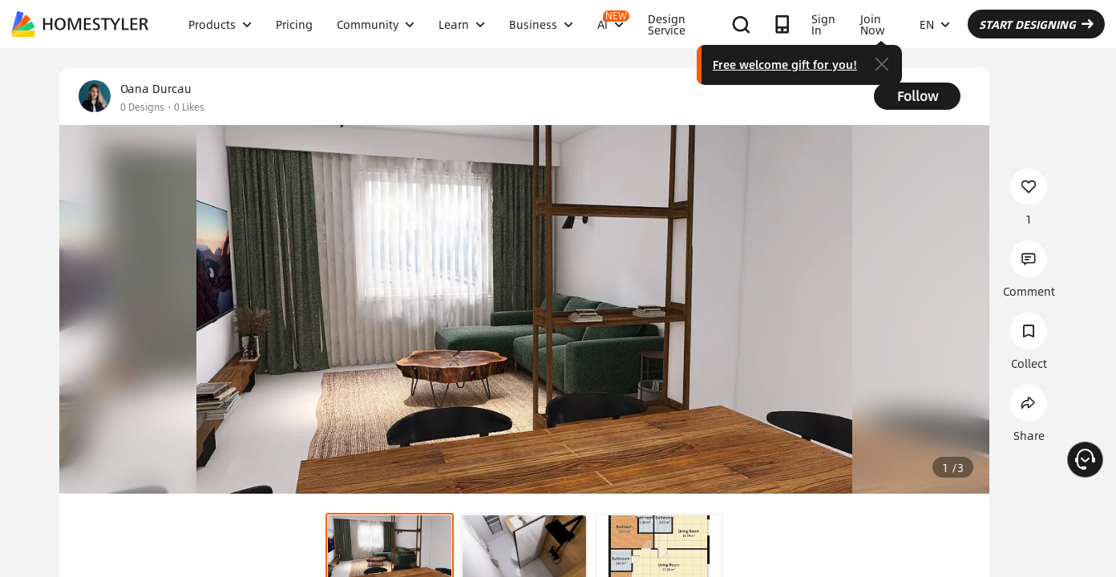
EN (935, 24)
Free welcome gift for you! (785, 64)
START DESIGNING (1036, 24)
